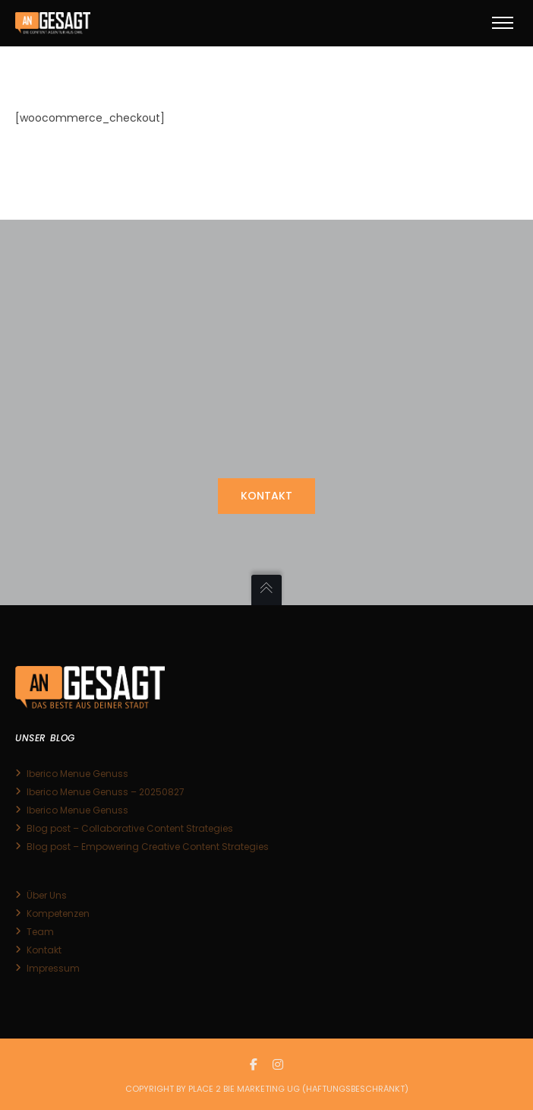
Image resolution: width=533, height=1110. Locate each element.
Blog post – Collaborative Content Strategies (130, 828)
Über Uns (47, 895)
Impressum (53, 968)
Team (40, 931)
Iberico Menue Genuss (77, 773)
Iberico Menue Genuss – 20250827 (105, 791)
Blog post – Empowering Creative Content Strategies (148, 846)
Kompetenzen (58, 913)
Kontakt (44, 950)
